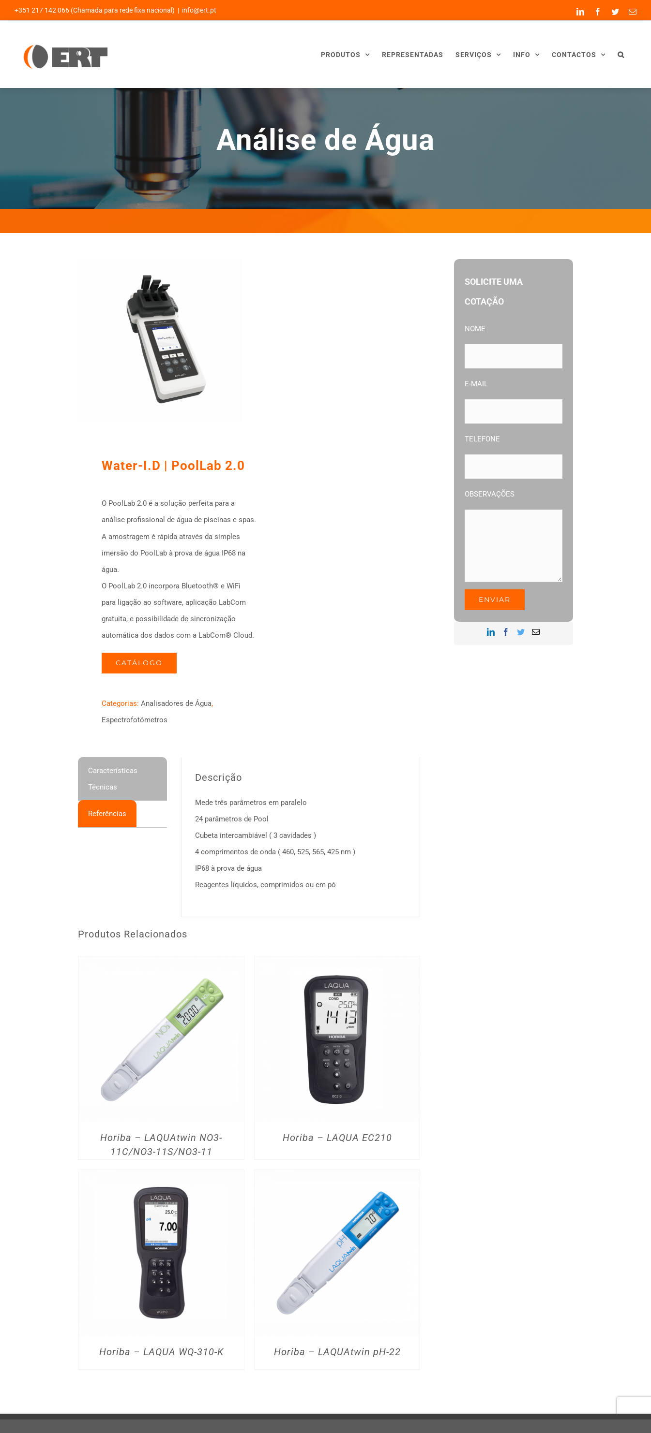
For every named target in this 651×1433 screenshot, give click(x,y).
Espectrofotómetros (134, 720)
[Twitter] (521, 632)
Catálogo (139, 662)
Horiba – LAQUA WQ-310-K (161, 1352)
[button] (621, 54)
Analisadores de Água (176, 703)
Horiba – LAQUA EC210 (337, 1137)
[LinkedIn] (491, 632)
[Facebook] (506, 632)
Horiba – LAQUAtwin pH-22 (337, 1352)
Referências (107, 813)
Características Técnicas (112, 778)
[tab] (122, 779)
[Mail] (536, 632)
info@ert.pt (199, 10)
